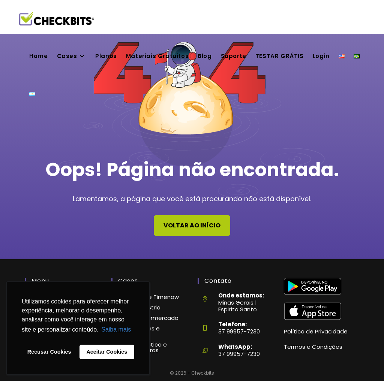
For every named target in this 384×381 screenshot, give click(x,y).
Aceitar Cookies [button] (106, 352)
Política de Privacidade (316, 331)
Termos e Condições (313, 347)
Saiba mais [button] (116, 329)
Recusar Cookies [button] (49, 352)
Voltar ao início (192, 225)
